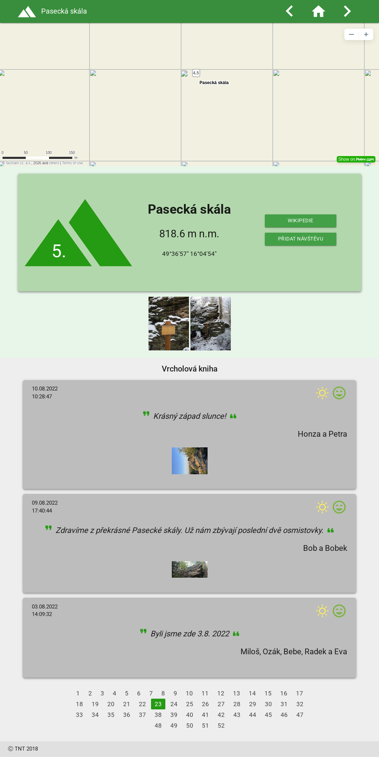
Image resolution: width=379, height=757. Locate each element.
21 (126, 704)
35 (111, 714)
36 (126, 714)
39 (174, 714)
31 (284, 704)
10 (189, 693)
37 (142, 714)
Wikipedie (300, 221)
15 (268, 693)
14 (252, 693)
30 (268, 704)
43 (236, 714)
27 (221, 704)
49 (174, 725)
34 (95, 714)
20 (111, 704)
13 (236, 693)
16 (283, 693)
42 (221, 714)
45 (268, 714)
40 (189, 714)
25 (189, 704)
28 (236, 704)
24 (174, 704)
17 (299, 693)
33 (79, 714)
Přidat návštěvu (301, 239)
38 (158, 714)
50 (189, 725)
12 (220, 693)
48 (158, 725)
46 (284, 714)
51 (205, 725)
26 (205, 704)
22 (142, 704)
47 (299, 714)
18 (79, 704)
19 (95, 704)
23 (158, 704)
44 (252, 714)
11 (205, 693)
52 (221, 725)
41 (205, 714)
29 (252, 704)
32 (299, 704)
